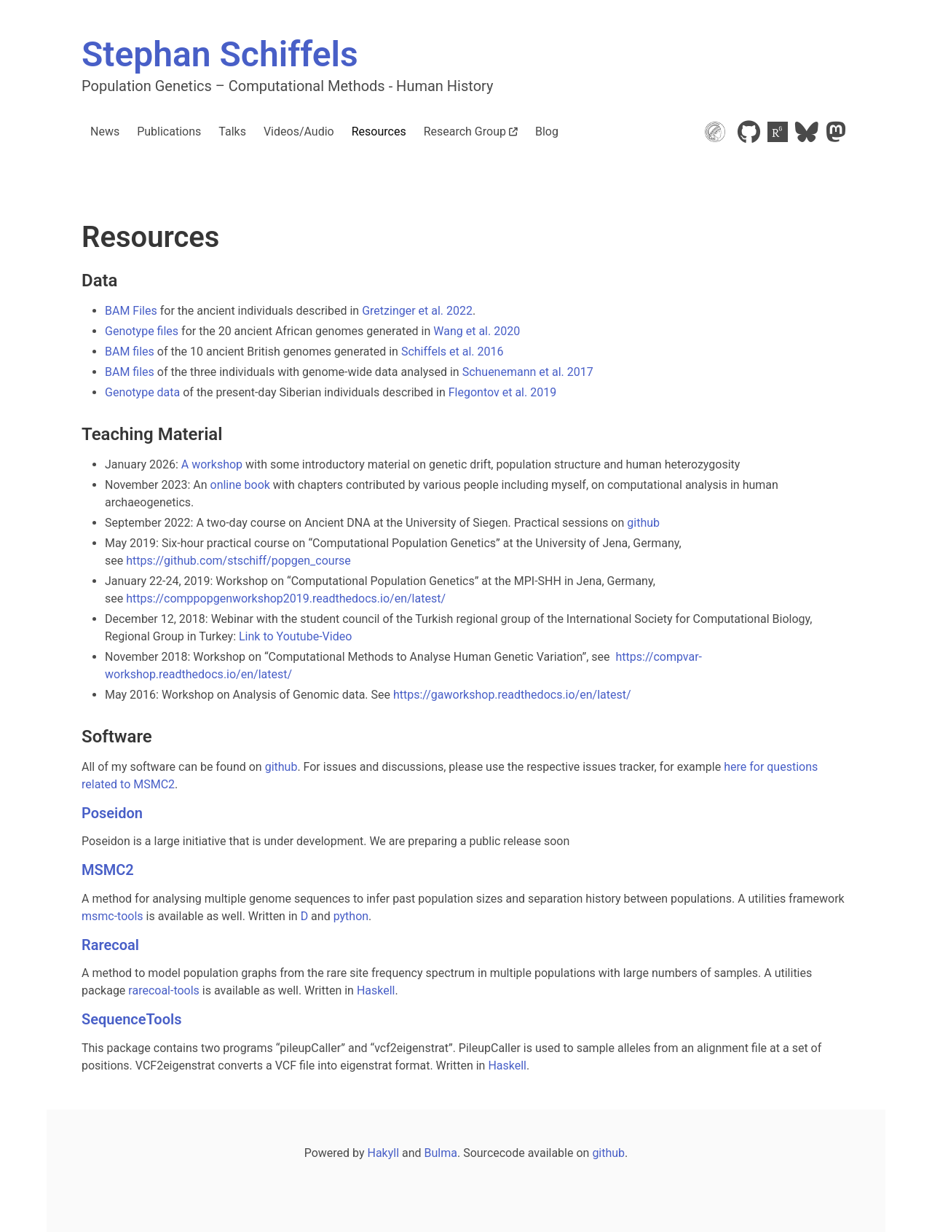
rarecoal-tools (164, 990)
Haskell (376, 990)
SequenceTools (131, 1019)
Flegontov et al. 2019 (502, 392)
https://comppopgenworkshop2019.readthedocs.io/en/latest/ (286, 598)
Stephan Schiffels (220, 54)
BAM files (129, 351)
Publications (169, 131)
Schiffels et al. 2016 (452, 351)
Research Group (471, 131)
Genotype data (142, 392)
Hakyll (383, 1153)
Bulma (440, 1153)
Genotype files (141, 331)
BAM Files (131, 311)
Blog (546, 131)
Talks (232, 131)
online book (240, 485)
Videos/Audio (299, 131)
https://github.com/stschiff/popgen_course (238, 561)
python (350, 916)
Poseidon (112, 813)
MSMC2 (108, 870)
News (104, 131)
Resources (379, 131)
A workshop (211, 464)
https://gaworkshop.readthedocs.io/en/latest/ (512, 695)
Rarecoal (110, 945)
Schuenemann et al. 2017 (527, 372)
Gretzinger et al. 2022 (417, 311)
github (643, 523)
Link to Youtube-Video (295, 636)
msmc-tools (112, 916)
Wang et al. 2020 (476, 331)
